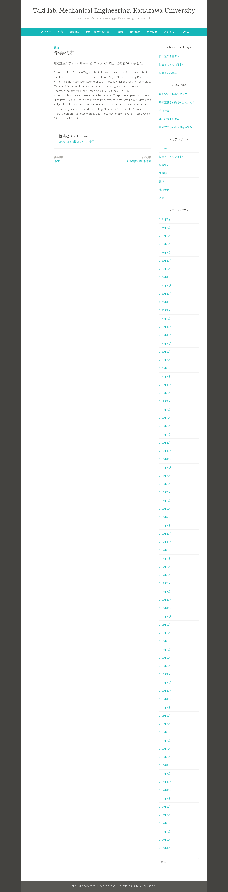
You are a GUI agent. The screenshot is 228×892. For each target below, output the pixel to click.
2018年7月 (165, 475)
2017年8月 (165, 558)
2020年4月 (165, 359)
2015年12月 (165, 682)
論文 (58, 159)
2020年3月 (165, 368)
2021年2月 (165, 318)
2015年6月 (165, 732)
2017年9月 (165, 550)
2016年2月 (165, 666)
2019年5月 (165, 409)
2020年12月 (165, 326)
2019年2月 (165, 434)
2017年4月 (165, 583)
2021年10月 (165, 302)
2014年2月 (165, 839)
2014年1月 (165, 848)
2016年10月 (165, 616)
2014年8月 (165, 806)
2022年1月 (165, 277)
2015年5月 (165, 740)
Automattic (148, 886)
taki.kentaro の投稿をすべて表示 (76, 141)
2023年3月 (165, 244)
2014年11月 (165, 790)
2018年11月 (165, 459)
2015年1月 (165, 773)
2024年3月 (165, 219)
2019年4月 (165, 417)
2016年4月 (165, 649)
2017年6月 (165, 566)
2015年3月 (165, 757)
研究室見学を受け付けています (177, 102)
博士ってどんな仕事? (171, 64)
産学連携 (135, 31)
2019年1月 (165, 442)
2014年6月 (165, 823)
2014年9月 (165, 798)
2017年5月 (165, 575)
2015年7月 (165, 723)
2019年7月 (165, 401)
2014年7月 (165, 814)
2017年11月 (165, 541)
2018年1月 (165, 525)
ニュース (164, 148)
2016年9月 (165, 624)
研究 (60, 31)
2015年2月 (165, 765)
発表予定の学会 (168, 73)
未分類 (163, 173)
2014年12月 (165, 781)
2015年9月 (165, 707)
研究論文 (75, 31)
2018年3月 (165, 508)
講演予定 (164, 189)
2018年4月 (165, 500)
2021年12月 (165, 285)
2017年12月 (165, 533)
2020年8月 (165, 351)
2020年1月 (165, 376)
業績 (56, 47)
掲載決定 (164, 164)
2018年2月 (165, 517)
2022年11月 (165, 260)
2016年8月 (165, 632)
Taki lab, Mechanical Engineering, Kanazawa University (114, 11)
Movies (185, 31)
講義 (121, 31)
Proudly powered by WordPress (93, 886)
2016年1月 (165, 674)
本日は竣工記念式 (169, 118)
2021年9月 (165, 310)
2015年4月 (165, 748)
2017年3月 (165, 591)
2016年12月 (165, 599)
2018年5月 (165, 492)
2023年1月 (165, 252)
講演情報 (164, 110)
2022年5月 (165, 268)
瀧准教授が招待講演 (138, 159)
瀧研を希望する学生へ (99, 31)
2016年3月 (165, 657)
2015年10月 (165, 699)
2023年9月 (165, 227)
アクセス (169, 31)
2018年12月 (165, 450)
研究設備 (152, 31)
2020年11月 (165, 335)
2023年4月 (165, 235)
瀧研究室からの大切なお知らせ (177, 127)
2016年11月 (165, 608)
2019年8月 (165, 393)
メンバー (46, 31)
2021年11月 (165, 293)
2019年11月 (165, 384)
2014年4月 (165, 831)
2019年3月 (165, 426)
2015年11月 (165, 690)
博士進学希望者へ (169, 56)
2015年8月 (165, 715)
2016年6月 (165, 641)
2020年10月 (165, 343)
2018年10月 (165, 467)
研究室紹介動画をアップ (173, 94)
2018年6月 (165, 484)
